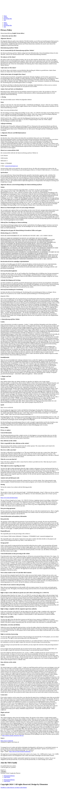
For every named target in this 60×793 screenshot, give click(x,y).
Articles (6, 17)
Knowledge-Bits (8, 18)
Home (5, 16)
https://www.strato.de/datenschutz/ (9, 497)
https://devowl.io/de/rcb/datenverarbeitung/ (20, 751)
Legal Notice (7, 777)
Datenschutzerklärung (9, 775)
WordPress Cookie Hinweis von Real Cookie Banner (14, 787)
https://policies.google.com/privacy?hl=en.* (13, 735)
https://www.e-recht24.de (7, 740)
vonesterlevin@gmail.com (46, 536)
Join (5, 20)
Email (2, 770)
